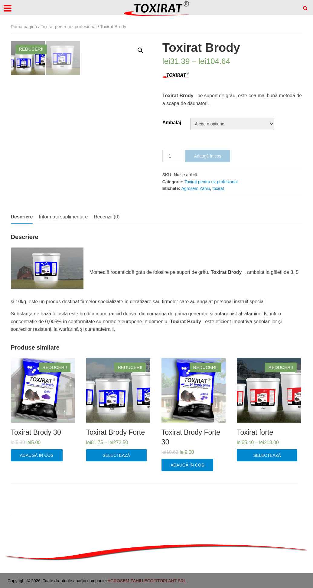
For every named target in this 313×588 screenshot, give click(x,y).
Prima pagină (24, 26)
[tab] (22, 217)
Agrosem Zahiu (195, 188)
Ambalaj (171, 122)
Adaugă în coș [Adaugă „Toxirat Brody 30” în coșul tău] (37, 455)
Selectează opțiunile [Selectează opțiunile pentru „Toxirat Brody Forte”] (116, 457)
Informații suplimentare (63, 216)
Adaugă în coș (207, 156)
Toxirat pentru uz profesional (68, 26)
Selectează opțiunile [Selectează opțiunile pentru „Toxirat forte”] (267, 457)
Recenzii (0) (106, 216)
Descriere (22, 216)
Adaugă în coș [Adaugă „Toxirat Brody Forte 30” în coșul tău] (187, 465)
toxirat (218, 188)
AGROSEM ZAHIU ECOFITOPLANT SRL (147, 580)
